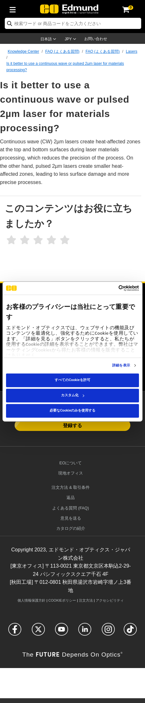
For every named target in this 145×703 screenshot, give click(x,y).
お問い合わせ (95, 39)
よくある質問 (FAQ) (70, 508)
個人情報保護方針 (31, 600)
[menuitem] (14, 8)
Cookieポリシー (62, 600)
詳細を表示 (121, 365)
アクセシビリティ (110, 600)
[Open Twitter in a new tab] (38, 632)
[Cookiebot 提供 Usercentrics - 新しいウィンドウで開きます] (111, 288)
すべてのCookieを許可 (72, 380)
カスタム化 (72, 395)
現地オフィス (70, 473)
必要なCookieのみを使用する (72, 410)
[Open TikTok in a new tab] (130, 632)
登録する (72, 425)
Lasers (131, 51)
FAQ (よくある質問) (62, 51)
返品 (70, 497)
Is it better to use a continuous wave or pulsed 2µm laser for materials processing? (65, 66)
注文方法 (86, 600)
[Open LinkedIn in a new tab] (85, 632)
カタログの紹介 (70, 528)
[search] (73, 23)
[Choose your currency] (71, 40)
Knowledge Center (23, 51)
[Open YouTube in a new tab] (61, 632)
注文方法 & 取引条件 (71, 487)
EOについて (70, 463)
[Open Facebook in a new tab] (15, 632)
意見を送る (70, 518)
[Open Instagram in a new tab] (108, 632)
